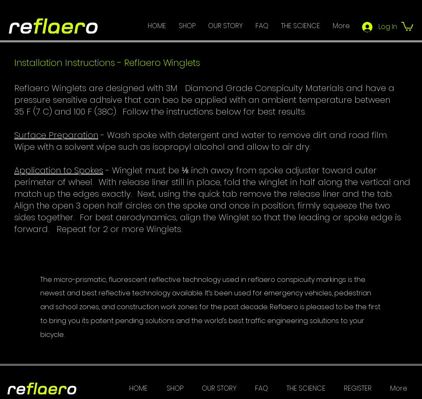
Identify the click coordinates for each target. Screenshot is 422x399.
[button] (407, 26)
